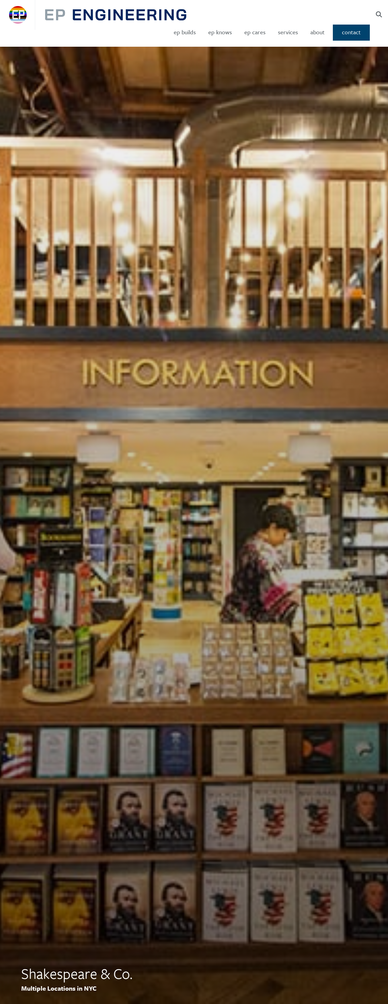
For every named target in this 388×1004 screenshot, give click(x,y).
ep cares (255, 32)
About (317, 32)
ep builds (185, 32)
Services (288, 32)
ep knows (220, 32)
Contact (351, 32)
